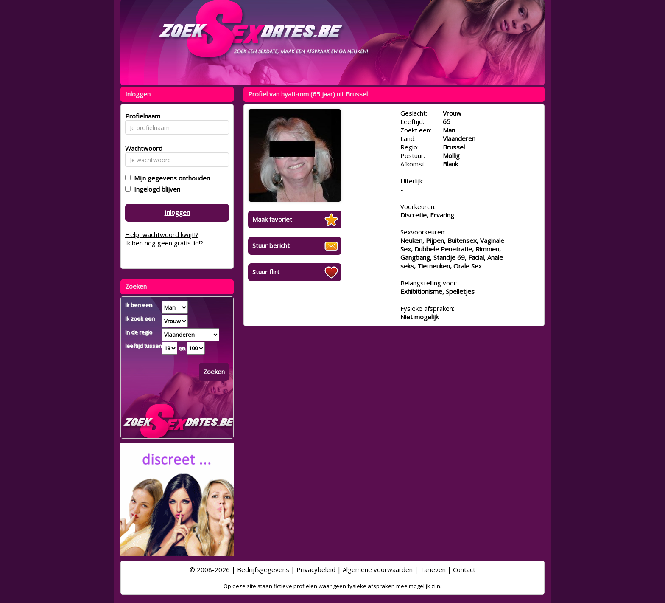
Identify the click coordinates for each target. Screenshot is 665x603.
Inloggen (177, 212)
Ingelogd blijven (155, 189)
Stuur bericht (271, 245)
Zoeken (214, 371)
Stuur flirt (265, 272)
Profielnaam (141, 116)
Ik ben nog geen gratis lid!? (164, 243)
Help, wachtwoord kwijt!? (161, 234)
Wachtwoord (141, 148)
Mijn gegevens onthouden (170, 178)
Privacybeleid (315, 569)
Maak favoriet (272, 219)
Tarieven (433, 569)
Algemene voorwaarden (378, 569)
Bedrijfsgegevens (263, 569)
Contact (464, 569)
